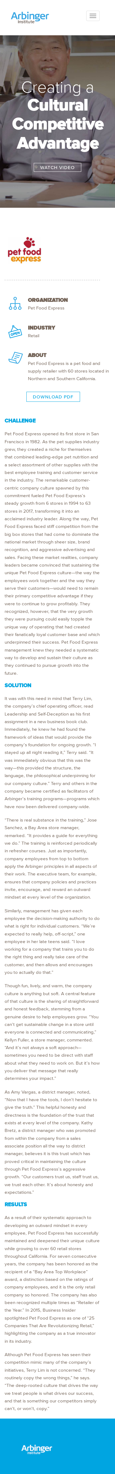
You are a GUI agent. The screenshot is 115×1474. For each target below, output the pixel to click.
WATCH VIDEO (57, 167)
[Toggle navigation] (93, 16)
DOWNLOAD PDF (53, 396)
